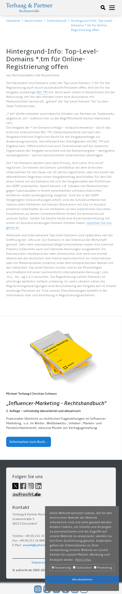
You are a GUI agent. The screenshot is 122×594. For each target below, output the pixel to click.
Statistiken (82, 568)
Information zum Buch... (28, 442)
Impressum (40, 562)
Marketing (103, 568)
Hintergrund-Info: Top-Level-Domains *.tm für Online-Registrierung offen (92, 25)
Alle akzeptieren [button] (82, 579)
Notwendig (61, 568)
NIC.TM (42, 92)
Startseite (13, 21)
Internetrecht (57, 21)
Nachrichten (34, 21)
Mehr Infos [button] (83, 560)
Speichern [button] (63, 587)
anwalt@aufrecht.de (37, 545)
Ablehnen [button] (100, 587)
